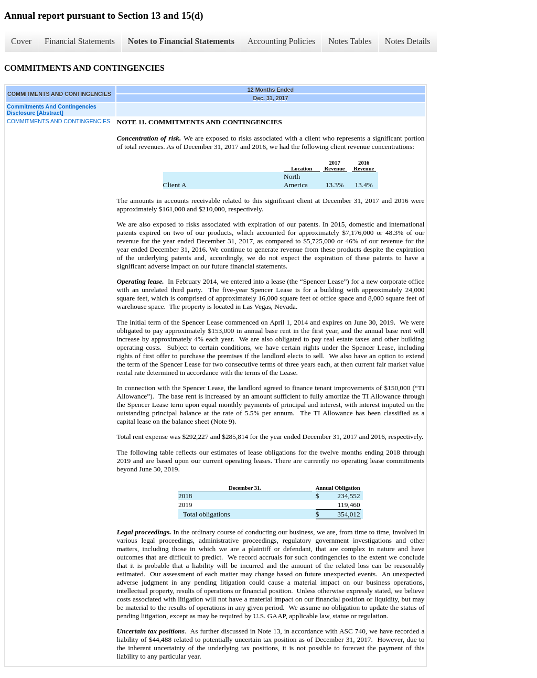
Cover (21, 41)
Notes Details (408, 41)
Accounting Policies (281, 41)
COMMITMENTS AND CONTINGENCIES (58, 121)
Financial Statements (80, 41)
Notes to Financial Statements (181, 41)
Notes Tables (350, 41)
